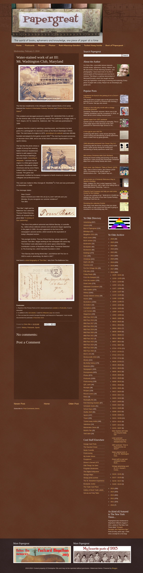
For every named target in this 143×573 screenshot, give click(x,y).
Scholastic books (89, 406)
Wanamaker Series (90, 427)
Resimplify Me (88, 400)
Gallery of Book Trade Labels (93, 490)
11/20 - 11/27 (117, 292)
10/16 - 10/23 (117, 308)
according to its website (54, 133)
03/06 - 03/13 (117, 411)
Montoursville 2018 (90, 357)
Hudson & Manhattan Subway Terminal (39, 108)
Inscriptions (87, 308)
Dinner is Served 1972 (91, 462)
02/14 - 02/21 (117, 421)
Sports (37, 327)
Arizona (86, 225)
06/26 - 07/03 (117, 361)
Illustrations (87, 302)
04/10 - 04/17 (117, 395)
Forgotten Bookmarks (91, 468)
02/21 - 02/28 (117, 418)
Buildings (87, 253)
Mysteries (87, 366)
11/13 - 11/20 (117, 295)
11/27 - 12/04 (117, 288)
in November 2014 (38, 317)
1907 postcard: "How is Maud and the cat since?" (120, 447)
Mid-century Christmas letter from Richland (98, 155)
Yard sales (87, 433)
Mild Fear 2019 (89, 329)
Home (18, 45)
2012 (112, 498)
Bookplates (87, 247)
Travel (86, 418)
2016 (112, 272)
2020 (112, 259)
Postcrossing (88, 381)
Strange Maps (88, 474)
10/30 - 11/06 (117, 302)
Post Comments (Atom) (31, 408)
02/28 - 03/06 (117, 415)
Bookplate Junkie (89, 484)
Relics (86, 397)
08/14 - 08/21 (117, 338)
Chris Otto (27, 324)
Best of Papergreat (90, 228)
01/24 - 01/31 (117, 474)
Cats (85, 256)
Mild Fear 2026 (89, 351)
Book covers (88, 237)
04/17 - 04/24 (117, 391)
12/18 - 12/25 (117, 278)
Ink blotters (87, 305)
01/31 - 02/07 (117, 428)
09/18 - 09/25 (117, 321)
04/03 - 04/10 (117, 398)
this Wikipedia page (46, 312)
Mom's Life (87, 354)
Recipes (41, 45)
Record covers (89, 394)
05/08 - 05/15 (117, 381)
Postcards (29, 45)
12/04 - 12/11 (117, 285)
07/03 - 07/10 (117, 358)
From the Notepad (90, 277)
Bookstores (87, 250)
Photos (52, 45)
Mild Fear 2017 (89, 323)
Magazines (87, 314)
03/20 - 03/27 (117, 405)
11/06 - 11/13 (117, 298)
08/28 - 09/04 (117, 331)
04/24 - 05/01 (117, 388)
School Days (88, 409)
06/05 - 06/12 (117, 371)
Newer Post (19, 404)
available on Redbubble (59, 308)
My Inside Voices (89, 456)
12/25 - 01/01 (117, 275)
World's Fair (88, 430)
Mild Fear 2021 (89, 335)
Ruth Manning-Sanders (70, 45)
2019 (112, 262)
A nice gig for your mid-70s (93, 131)
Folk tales (87, 271)
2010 (112, 505)
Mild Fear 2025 (89, 348)
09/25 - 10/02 (117, 318)
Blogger (114, 568)
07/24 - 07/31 (117, 348)
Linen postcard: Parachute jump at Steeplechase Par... (119, 440)
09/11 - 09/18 (117, 325)
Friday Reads (88, 274)
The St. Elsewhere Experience (94, 481)
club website (32, 312)
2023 (112, 249)
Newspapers (88, 369)
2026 (112, 239)
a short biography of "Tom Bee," (35, 260)
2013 (112, 495)
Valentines (87, 424)
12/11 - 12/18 (117, 282)
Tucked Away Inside (93, 45)
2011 (112, 502)
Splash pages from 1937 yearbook (95, 119)
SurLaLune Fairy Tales (91, 493)
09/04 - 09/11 (117, 328)
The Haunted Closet (90, 447)
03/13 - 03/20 (117, 408)
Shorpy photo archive (91, 478)
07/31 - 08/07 (117, 345)
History (24, 327)
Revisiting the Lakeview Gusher (94, 203)
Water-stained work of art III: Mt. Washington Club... (120, 454)
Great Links (87, 283)
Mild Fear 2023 (89, 341)
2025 (112, 242)
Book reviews (88, 240)
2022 (112, 252)
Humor (86, 299)
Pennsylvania (88, 372)
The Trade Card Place (91, 487)
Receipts (87, 387)
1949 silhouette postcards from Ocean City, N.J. (100, 143)
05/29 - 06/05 (117, 375)
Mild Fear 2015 (89, 317)
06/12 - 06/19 (117, 368)
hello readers (88, 289)
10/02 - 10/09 (117, 315)
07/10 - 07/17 (117, 355)
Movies (86, 360)
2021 (112, 256)
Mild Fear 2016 (89, 320)
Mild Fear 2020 (89, 332)
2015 (112, 488)
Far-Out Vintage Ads (90, 268)
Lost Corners (88, 311)
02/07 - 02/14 (117, 425)
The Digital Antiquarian (91, 471)
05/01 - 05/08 (117, 385)
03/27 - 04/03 (117, 401)
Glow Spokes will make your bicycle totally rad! (120, 433)
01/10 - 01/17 (117, 481)
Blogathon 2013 (89, 234)
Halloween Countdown (91, 286)
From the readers (89, 280)
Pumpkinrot (87, 459)
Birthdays (87, 231)
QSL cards (87, 384)
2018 (112, 266)
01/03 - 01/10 (117, 484)
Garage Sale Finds (90, 444)
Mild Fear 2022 (89, 338)
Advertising (87, 222)
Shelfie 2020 (88, 412)
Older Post (73, 404)
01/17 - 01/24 (117, 477)
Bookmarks (87, 243)
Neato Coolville (89, 450)
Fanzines (87, 265)
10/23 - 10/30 (117, 305)
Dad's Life (87, 262)
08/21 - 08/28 (117, 335)
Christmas (87, 259)
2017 (112, 269)
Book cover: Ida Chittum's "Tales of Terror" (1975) (100, 167)
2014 (112, 492)
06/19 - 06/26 (117, 365)
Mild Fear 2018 (89, 326)
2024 (112, 246)
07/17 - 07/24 (117, 351)
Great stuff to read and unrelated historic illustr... (120, 461)
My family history (89, 363)
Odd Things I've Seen (91, 465)
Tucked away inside (90, 421)
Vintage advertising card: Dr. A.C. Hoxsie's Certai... (120, 468)
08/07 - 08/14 (117, 341)
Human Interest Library (91, 296)
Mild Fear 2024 (89, 345)
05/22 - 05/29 (117, 378)
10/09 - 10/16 (117, 312)
